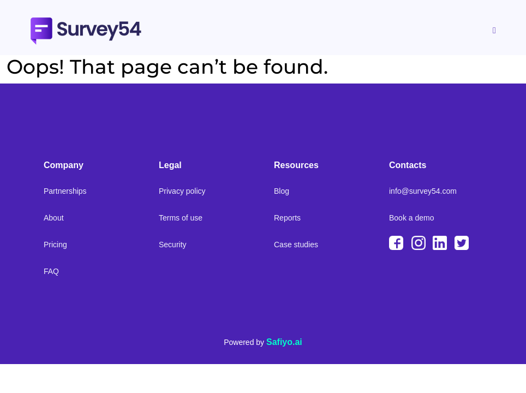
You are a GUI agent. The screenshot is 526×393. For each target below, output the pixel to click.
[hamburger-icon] (493, 31)
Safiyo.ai (284, 342)
